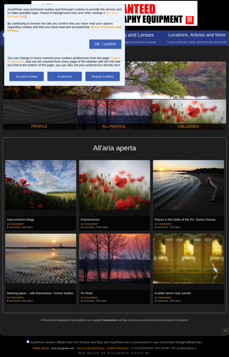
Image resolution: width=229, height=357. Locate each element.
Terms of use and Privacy (91, 348)
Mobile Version (41, 348)
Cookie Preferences (118, 348)
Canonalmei (16, 223)
